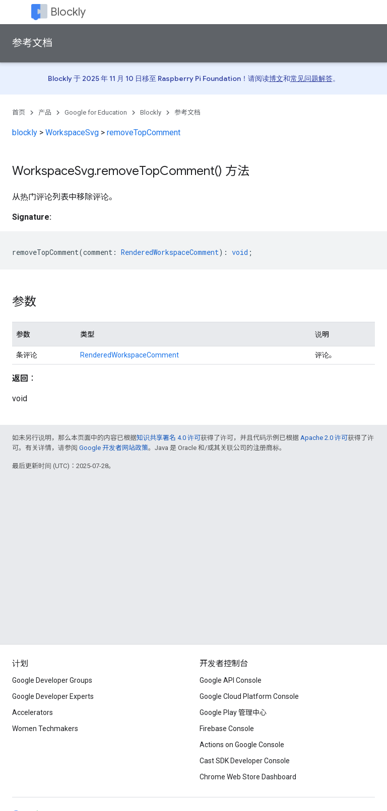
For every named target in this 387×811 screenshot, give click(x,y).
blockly (24, 132)
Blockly (68, 12)
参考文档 (32, 43)
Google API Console (231, 680)
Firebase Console (227, 729)
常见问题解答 (311, 78)
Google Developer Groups (52, 680)
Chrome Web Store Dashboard (248, 777)
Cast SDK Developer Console (245, 761)
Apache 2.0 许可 (324, 437)
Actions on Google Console (242, 745)
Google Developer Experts (53, 696)
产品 (44, 112)
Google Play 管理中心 (233, 712)
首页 (18, 112)
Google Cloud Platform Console (249, 696)
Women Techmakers (45, 729)
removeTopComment (143, 132)
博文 (276, 78)
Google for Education (95, 112)
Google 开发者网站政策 (113, 448)
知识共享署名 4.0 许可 (169, 437)
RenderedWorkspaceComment (129, 355)
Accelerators (32, 712)
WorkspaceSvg (72, 132)
